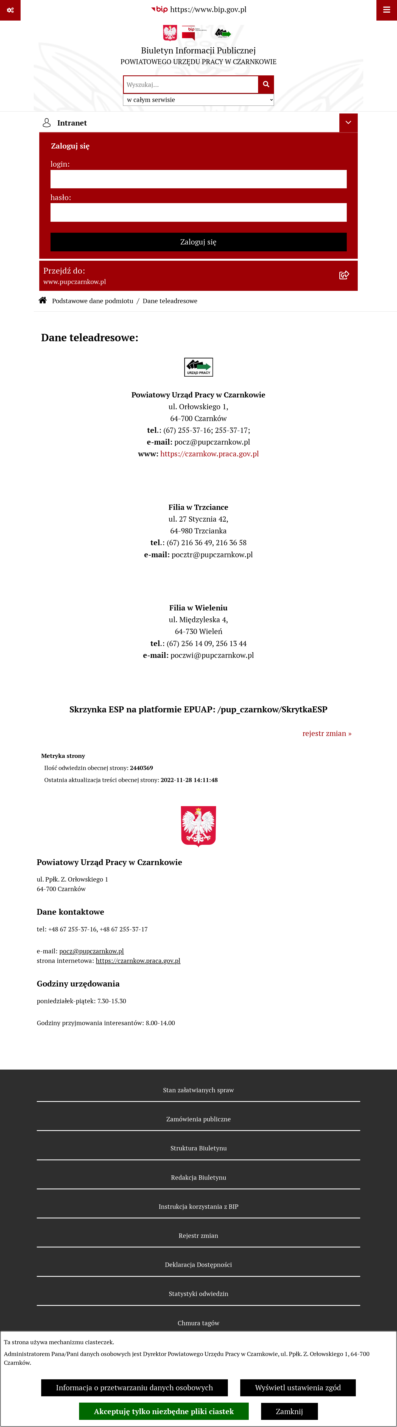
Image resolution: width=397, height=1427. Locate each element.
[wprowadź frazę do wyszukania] (191, 84)
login (59, 164)
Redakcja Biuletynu (198, 1177)
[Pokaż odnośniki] (10, 10)
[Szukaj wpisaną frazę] (266, 84)
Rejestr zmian (198, 1236)
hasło (60, 197)
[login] (199, 179)
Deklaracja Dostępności (198, 1265)
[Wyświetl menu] (386, 10)
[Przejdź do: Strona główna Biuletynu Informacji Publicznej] (42, 301)
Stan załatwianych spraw (198, 1090)
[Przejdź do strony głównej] (199, 47)
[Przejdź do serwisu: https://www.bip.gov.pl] (198, 9)
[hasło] (199, 212)
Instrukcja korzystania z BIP (199, 1207)
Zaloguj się (198, 242)
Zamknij (289, 1411)
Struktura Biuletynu (198, 1148)
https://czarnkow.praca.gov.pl (209, 454)
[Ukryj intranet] (348, 122)
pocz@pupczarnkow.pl (91, 951)
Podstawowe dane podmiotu (92, 301)
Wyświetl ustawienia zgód (298, 1387)
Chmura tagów (198, 1323)
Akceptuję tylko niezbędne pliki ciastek (164, 1411)
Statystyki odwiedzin (198, 1294)
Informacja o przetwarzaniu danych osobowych (134, 1387)
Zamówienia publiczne (198, 1119)
